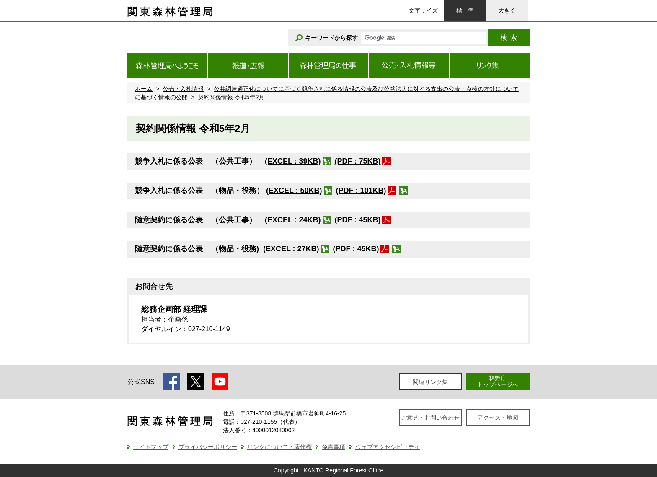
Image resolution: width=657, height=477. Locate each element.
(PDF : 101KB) (361, 190)
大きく (507, 10)
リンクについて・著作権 (279, 446)
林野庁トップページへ (497, 381)
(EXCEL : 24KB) (293, 220)
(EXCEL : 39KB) (293, 161)
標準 (465, 10)
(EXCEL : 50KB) (294, 190)
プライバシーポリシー (207, 446)
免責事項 (333, 446)
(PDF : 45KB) (358, 220)
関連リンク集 (430, 382)
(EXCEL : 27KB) (291, 249)
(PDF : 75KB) (358, 161)
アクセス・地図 (497, 417)
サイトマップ (150, 446)
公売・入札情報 (183, 88)
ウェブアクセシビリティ (387, 446)
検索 (508, 37)
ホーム (144, 88)
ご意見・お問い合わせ (430, 417)
